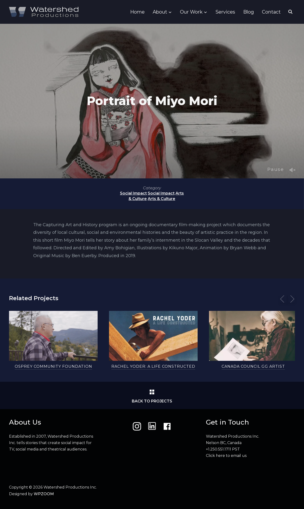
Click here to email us (226, 455)
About (160, 12)
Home (137, 12)
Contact (271, 12)
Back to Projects (152, 401)
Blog (248, 12)
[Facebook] (167, 426)
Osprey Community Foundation (53, 366)
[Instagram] (137, 426)
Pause (275, 169)
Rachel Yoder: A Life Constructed (153, 366)
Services (225, 12)
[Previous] (283, 299)
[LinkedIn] (152, 426)
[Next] (291, 299)
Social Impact (133, 193)
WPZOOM (44, 494)
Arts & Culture (161, 198)
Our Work (191, 12)
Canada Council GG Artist (253, 366)
